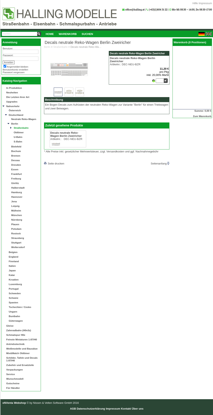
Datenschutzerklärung (91, 408)
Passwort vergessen (13, 72)
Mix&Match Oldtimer (18, 353)
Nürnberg (16, 219)
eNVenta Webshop (14, 402)
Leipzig (15, 206)
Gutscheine (13, 383)
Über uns (137, 408)
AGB (73, 408)
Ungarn (13, 311)
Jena (14, 201)
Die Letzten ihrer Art (17, 97)
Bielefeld (16, 146)
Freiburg (16, 178)
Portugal (13, 288)
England (13, 256)
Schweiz (13, 297)
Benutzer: (8, 48)
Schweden (15, 293)
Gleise (9, 325)
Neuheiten (12, 92)
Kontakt (126, 408)
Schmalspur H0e (15, 334)
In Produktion (14, 87)
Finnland (14, 261)
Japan (12, 270)
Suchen (87, 34)
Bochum (16, 151)
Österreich (15, 110)
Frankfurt (16, 174)
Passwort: (8, 55)
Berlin (14, 123)
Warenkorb (68, 34)
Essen (14, 169)
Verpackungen (14, 369)
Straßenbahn (21, 127)
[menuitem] (49, 34)
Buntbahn (14, 316)
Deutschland (16, 115)
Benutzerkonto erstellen (15, 69)
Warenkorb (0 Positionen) (190, 42)
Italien (12, 265)
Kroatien (13, 279)
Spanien (13, 302)
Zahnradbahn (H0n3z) (18, 330)
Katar (12, 275)
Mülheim (16, 210)
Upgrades (11, 101)
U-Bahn (18, 137)
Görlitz (15, 183)
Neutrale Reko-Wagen (23, 119)
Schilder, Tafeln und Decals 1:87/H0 (22, 359)
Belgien (13, 252)
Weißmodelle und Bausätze (22, 348)
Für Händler (13, 388)
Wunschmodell (14, 378)
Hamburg (16, 192)
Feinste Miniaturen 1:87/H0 (21, 339)
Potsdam (16, 228)
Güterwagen (16, 320)
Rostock (16, 233)
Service (10, 374)
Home (50, 34)
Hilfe (195, 3)
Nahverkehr (13, 106)
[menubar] (69, 34)
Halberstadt (17, 187)
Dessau (15, 160)
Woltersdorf (18, 247)
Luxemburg (15, 284)
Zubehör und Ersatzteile (20, 365)
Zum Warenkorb (202, 116)
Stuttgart (16, 242)
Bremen (15, 155)
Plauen (15, 224)
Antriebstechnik (15, 344)
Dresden (16, 164)
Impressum (205, 3)
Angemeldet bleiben (17, 66)
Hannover (16, 196)
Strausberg (17, 238)
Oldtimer (19, 132)
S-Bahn (18, 141)
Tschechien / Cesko (20, 307)
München (16, 215)
